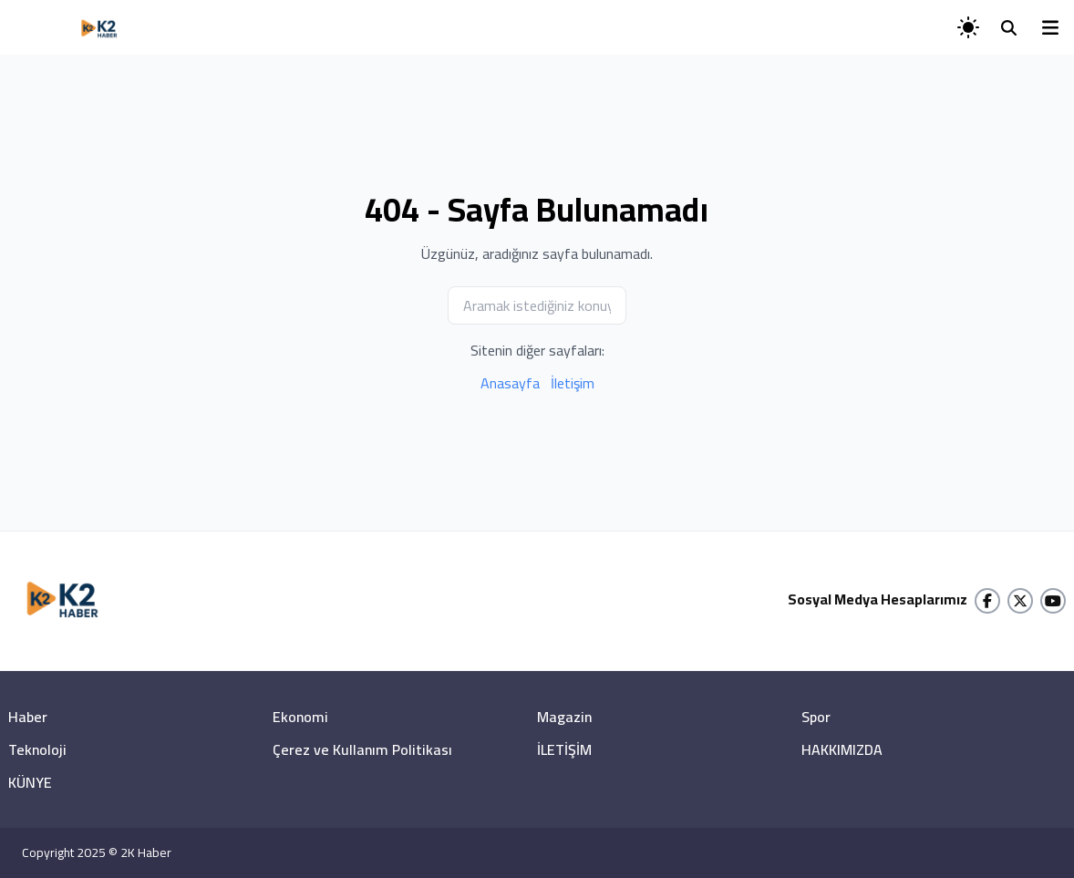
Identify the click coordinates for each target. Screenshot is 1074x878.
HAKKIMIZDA (842, 749)
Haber (27, 717)
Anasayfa (510, 383)
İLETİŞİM (564, 749)
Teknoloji (37, 749)
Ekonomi (300, 717)
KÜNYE (30, 782)
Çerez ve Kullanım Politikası (362, 749)
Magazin (564, 717)
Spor (816, 717)
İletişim (572, 383)
